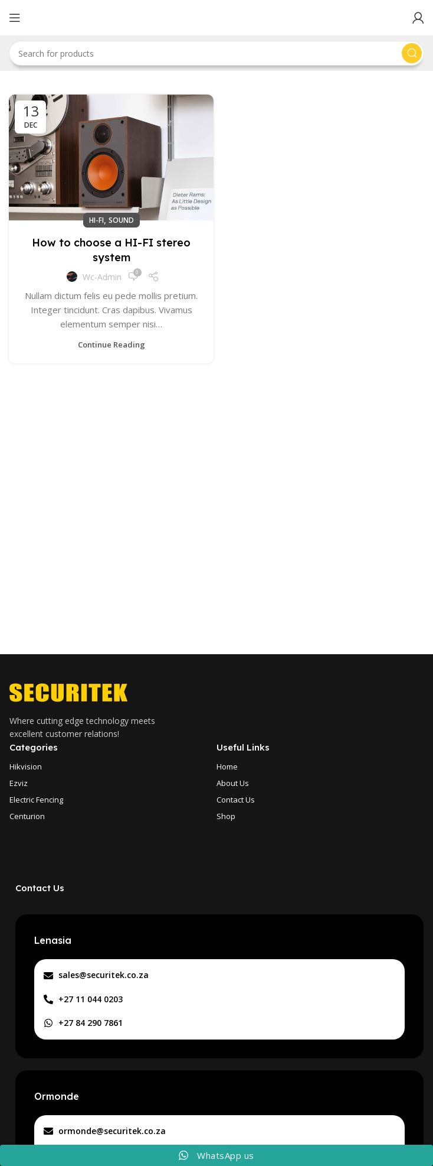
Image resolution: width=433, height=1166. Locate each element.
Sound (121, 220)
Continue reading (111, 345)
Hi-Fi (96, 220)
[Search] (216, 53)
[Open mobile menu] (15, 18)
